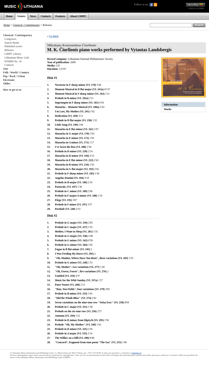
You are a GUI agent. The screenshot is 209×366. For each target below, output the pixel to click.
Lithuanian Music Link (16, 57)
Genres (21, 16)
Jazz (5, 68)
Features (60, 16)
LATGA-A (192, 8)
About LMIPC (78, 16)
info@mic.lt (136, 353)
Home (9, 16)
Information (171, 104)
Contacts (46, 16)
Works (167, 109)
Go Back (53, 36)
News (33, 16)
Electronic (9, 80)
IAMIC (201, 8)
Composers (10, 39)
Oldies (6, 83)
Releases (9, 50)
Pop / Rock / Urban (14, 76)
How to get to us (12, 89)
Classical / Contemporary (26, 25)
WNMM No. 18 (12, 61)
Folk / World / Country (16, 72)
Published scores (13, 46)
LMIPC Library (12, 53)
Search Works (11, 42)
